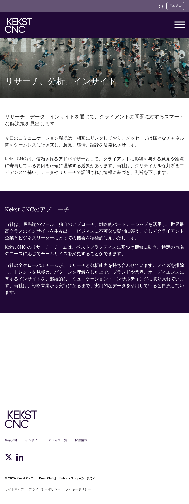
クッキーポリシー (78, 489)
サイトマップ (14, 489)
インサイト (33, 440)
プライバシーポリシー (44, 489)
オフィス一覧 (57, 440)
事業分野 (11, 440)
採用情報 (81, 440)
